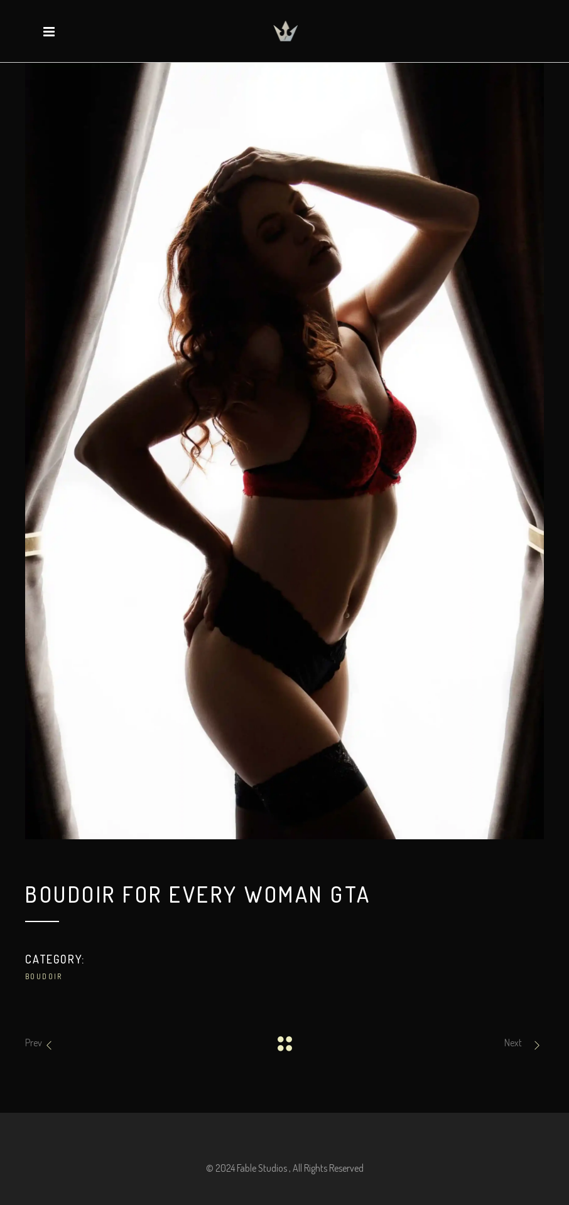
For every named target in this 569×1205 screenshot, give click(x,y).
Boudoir (44, 976)
